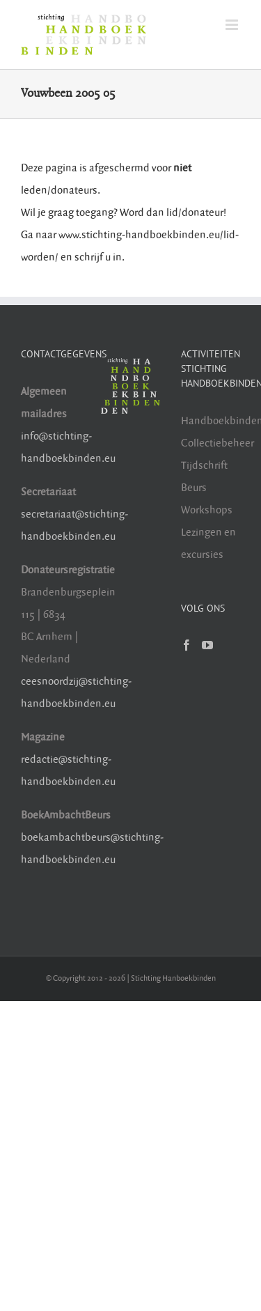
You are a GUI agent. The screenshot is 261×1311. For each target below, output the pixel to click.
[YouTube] (207, 645)
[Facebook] (186, 645)
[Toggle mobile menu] (233, 24)
